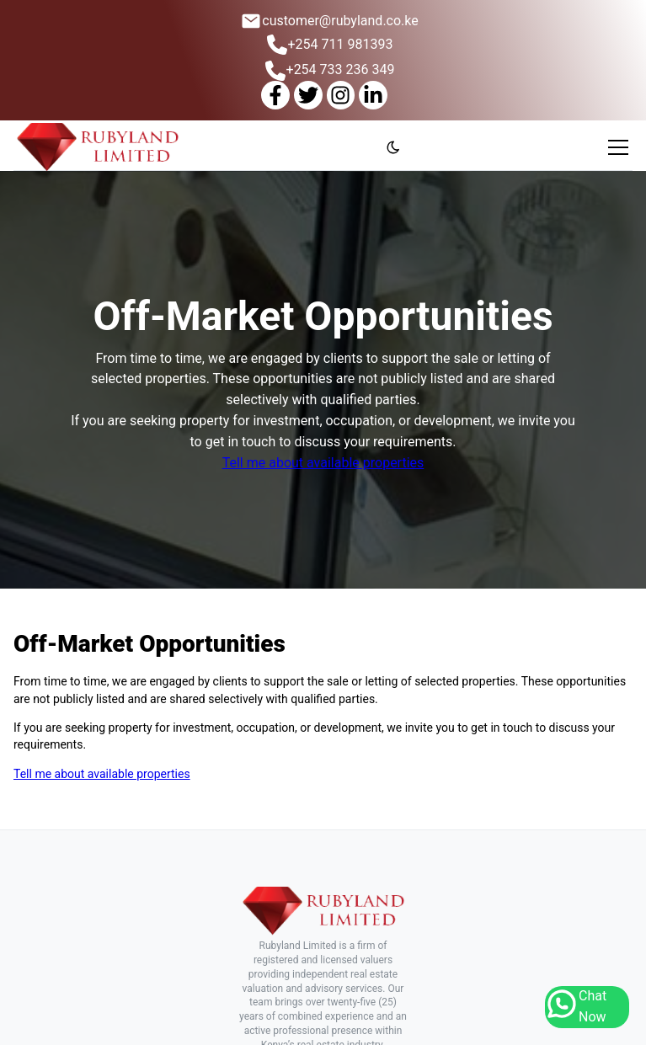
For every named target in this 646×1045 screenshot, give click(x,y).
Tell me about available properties (323, 463)
